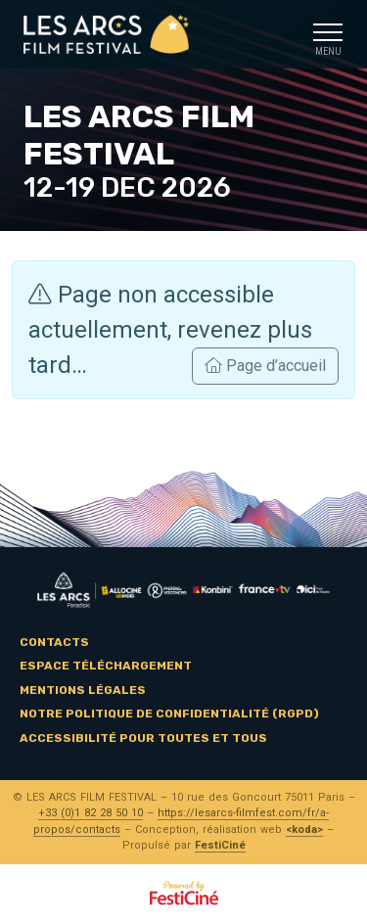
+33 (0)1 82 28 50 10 (90, 813)
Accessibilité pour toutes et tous (143, 738)
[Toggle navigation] (328, 35)
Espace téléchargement (106, 665)
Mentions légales (83, 690)
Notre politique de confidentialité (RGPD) (169, 713)
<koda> (304, 829)
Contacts (54, 642)
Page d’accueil (265, 365)
